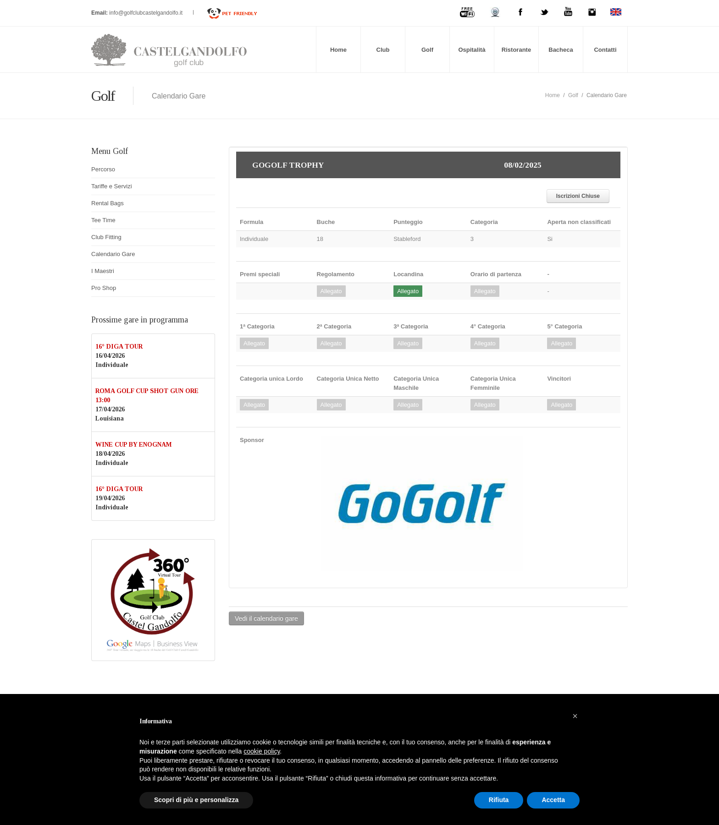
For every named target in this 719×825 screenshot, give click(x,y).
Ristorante (516, 49)
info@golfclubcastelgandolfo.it (146, 13)
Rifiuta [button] (499, 799)
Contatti (605, 49)
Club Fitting (106, 237)
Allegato (331, 291)
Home (338, 49)
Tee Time (103, 220)
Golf (427, 49)
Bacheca (560, 49)
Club (383, 49)
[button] (575, 716)
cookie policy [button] (261, 751)
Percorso (103, 169)
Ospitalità (471, 49)
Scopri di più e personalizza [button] (196, 799)
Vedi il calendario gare (266, 618)
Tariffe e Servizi (111, 186)
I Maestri (102, 271)
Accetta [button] (553, 799)
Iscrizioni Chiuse (578, 196)
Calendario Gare (113, 254)
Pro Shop (103, 287)
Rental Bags (107, 203)
